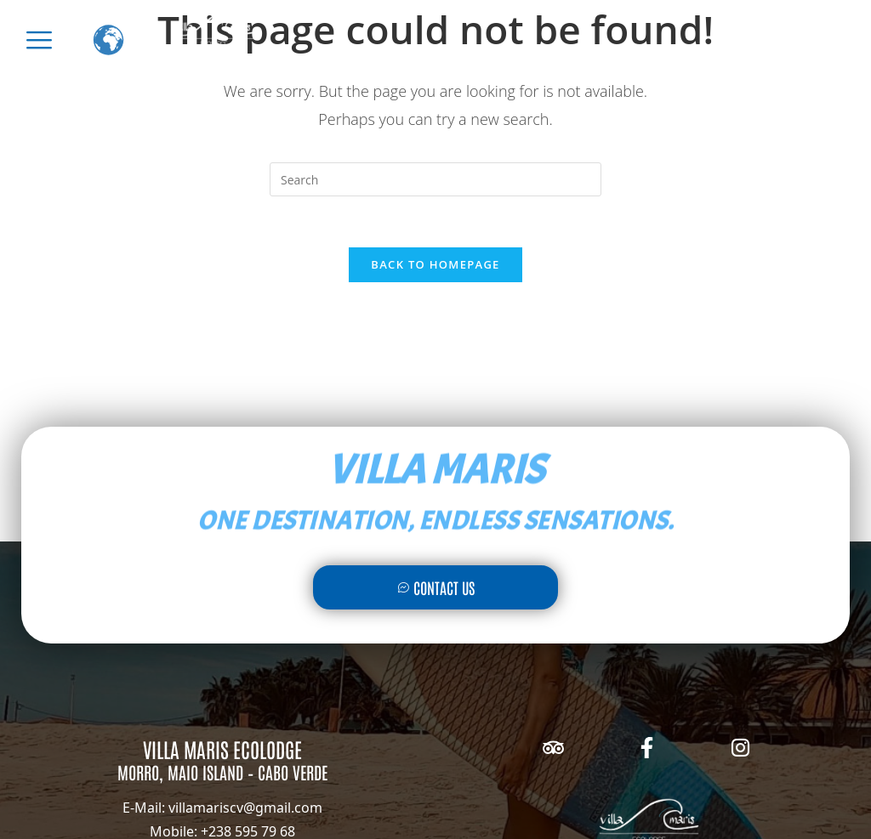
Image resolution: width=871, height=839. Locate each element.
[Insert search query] (435, 179)
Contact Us (436, 587)
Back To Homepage (435, 264)
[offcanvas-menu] (39, 40)
